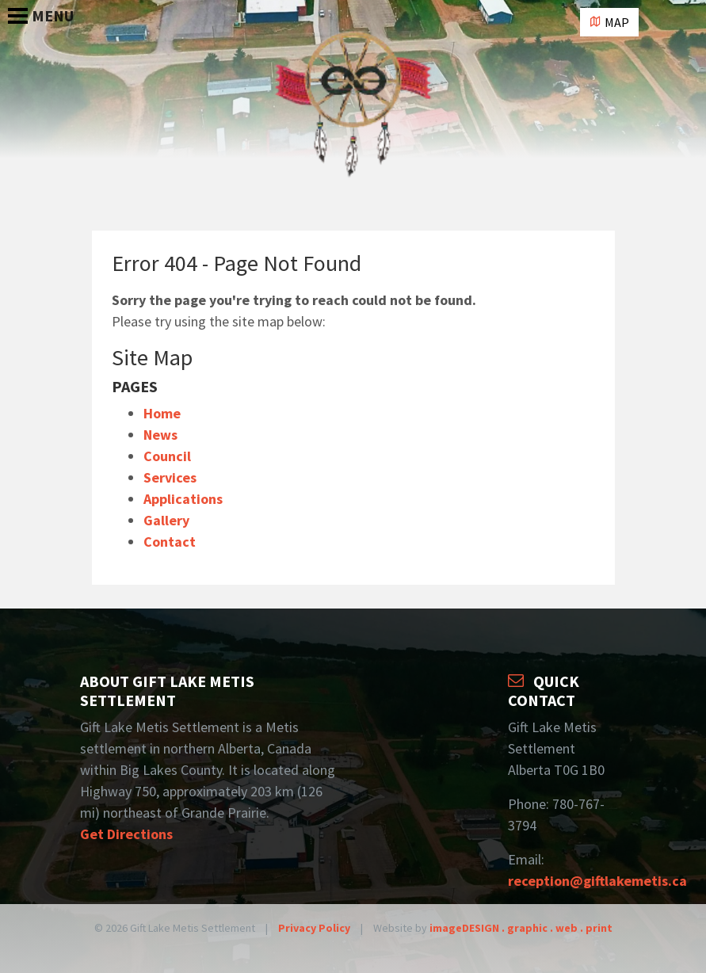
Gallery (166, 520)
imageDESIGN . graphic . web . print (521, 928)
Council (167, 456)
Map (609, 22)
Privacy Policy (314, 928)
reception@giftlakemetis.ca (597, 881)
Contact (169, 541)
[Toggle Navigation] (10, 8)
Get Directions (126, 834)
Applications (183, 499)
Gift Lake (353, 115)
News (160, 434)
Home (162, 413)
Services (170, 477)
